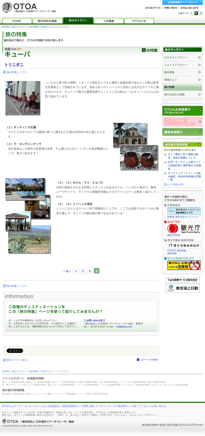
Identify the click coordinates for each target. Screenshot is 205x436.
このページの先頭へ (149, 359)
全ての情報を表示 (175, 184)
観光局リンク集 (127, 406)
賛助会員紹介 (70, 406)
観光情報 (169, 72)
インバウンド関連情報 (64, 394)
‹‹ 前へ (67, 271)
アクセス (144, 406)
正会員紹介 (53, 406)
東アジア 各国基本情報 (13, 382)
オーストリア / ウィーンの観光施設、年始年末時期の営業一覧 (184, 176)
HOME (6, 27)
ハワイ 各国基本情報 (110, 385)
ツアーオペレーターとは (31, 406)
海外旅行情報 (149, 424)
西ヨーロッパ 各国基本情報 (61, 385)
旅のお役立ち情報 (174, 94)
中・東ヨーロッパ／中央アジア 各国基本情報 (23, 385)
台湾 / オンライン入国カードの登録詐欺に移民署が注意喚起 (184, 165)
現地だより (170, 79)
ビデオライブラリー (175, 57)
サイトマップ (108, 406)
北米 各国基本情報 (108, 382)
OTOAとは (8, 406)
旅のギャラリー (19, 27)
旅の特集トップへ (17, 72)
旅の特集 (33, 27)
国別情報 (172, 253)
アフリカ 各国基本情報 (87, 385)
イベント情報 (84, 394)
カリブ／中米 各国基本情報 (132, 382)
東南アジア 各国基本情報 (38, 382)
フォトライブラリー (175, 64)
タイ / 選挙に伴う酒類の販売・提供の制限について (183, 156)
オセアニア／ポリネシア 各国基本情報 (169, 385)
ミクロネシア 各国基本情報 (136, 385)
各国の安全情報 (169, 424)
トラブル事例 (45, 394)
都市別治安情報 (100, 394)
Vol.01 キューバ (48, 27)
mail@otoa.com (124, 326)
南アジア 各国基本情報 (64, 382)
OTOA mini (196, 424)
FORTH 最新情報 (176, 250)
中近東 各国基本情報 (87, 382)
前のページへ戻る (17, 360)
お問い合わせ (159, 406)
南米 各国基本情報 (156, 382)
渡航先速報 (18, 394)
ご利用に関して (89, 406)
